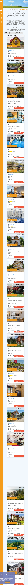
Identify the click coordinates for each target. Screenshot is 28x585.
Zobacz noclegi (18, 58)
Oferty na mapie (23, 9)
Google (5, 573)
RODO (7, 580)
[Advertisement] (14, 472)
